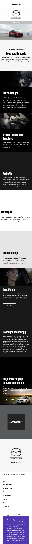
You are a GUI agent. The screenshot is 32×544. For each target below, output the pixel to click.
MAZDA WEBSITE (16, 462)
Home (5, 474)
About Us (6, 492)
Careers (5, 499)
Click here (19, 534)
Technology (7, 485)
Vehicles (6, 481)
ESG (4, 503)
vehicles (10, 474)
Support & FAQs (7, 495)
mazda (15, 474)
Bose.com (6, 506)
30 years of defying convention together (13, 380)
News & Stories (8, 488)
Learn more (9, 305)
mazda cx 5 (21, 474)
